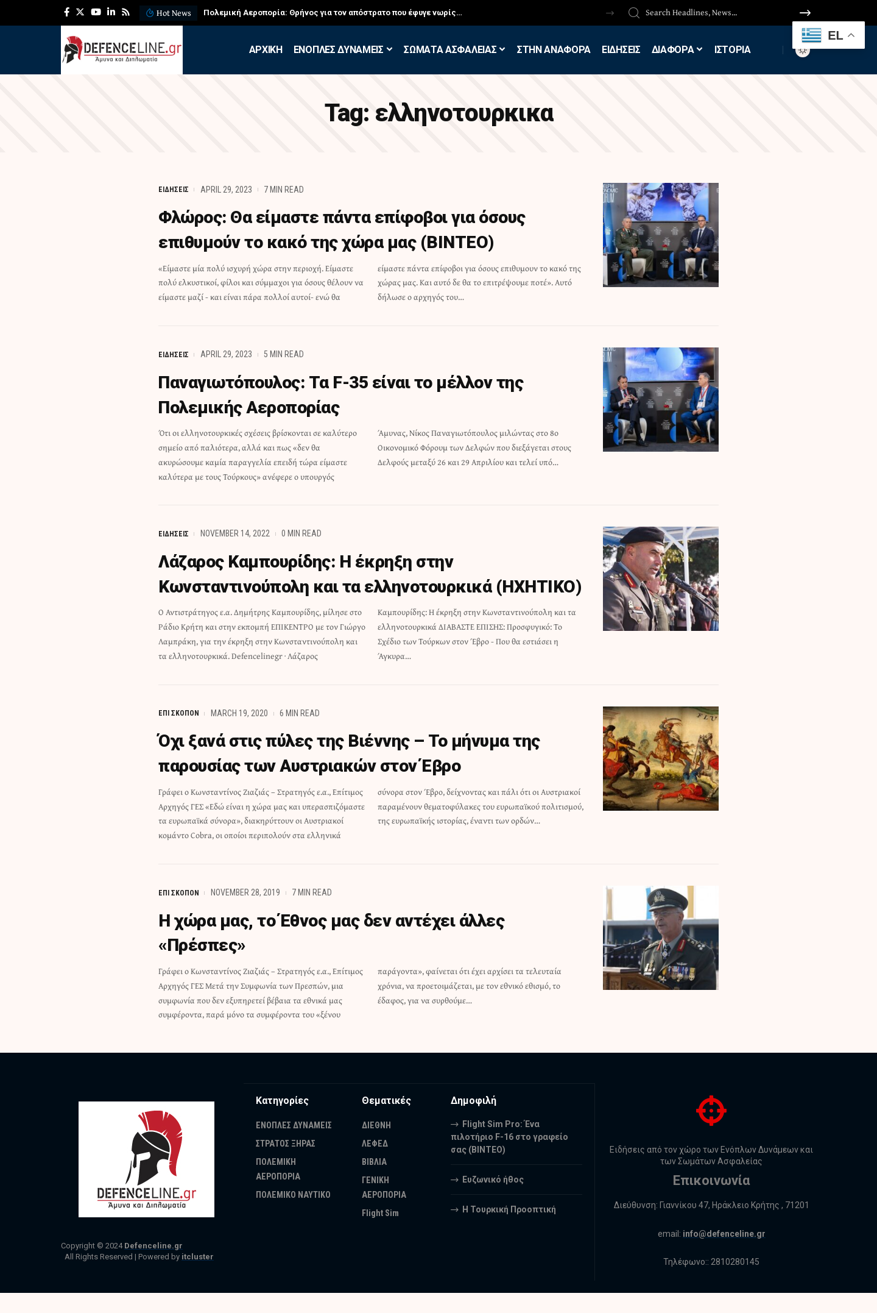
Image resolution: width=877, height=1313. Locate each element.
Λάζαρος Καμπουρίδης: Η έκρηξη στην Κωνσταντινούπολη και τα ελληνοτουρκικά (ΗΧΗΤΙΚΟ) (351, 584)
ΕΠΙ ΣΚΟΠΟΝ (180, 735)
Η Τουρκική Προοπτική (509, 1229)
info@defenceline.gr (724, 1254)
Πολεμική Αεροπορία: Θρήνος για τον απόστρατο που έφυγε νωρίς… (332, 12)
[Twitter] (80, 12)
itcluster (197, 1277)
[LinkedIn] (111, 12)
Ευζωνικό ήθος (493, 1199)
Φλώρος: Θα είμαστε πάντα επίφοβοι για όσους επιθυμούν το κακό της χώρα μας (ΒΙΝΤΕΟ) (369, 228)
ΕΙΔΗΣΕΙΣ (174, 189)
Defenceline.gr (153, 1266)
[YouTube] (96, 12)
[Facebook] (66, 12)
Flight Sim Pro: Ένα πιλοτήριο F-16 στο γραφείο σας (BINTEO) (509, 1157)
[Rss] (125, 12)
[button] (610, 13)
